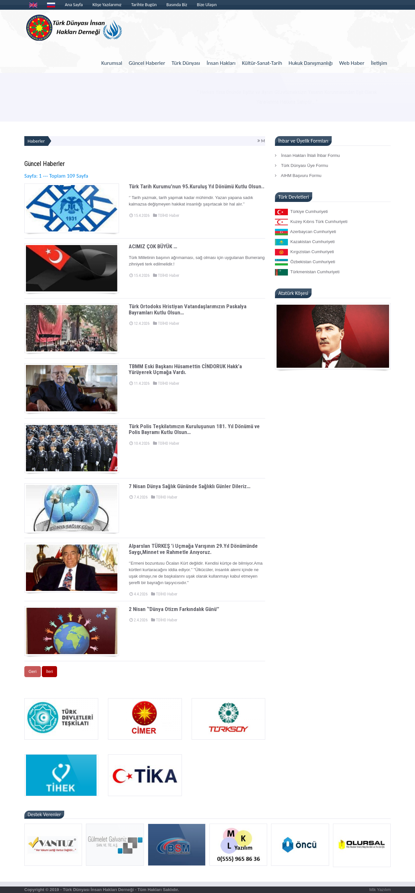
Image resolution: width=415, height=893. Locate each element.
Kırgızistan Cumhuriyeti (304, 252)
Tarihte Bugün (144, 4)
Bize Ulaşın (207, 4)
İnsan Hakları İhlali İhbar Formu (307, 155)
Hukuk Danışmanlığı (311, 63)
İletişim (379, 63)
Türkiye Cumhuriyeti (301, 212)
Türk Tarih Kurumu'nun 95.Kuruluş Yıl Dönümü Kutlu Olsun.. (197, 186)
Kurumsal (111, 63)
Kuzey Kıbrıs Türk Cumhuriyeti (311, 222)
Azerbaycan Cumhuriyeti (305, 232)
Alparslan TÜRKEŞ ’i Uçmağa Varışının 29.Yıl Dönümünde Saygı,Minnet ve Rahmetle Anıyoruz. (193, 549)
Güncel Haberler (147, 63)
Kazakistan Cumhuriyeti (305, 242)
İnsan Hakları (221, 63)
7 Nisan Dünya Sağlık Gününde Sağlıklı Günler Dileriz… (189, 486)
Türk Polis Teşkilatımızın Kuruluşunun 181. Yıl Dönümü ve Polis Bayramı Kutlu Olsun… (194, 429)
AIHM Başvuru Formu (298, 175)
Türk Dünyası (186, 63)
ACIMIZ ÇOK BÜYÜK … (153, 246)
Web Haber (351, 63)
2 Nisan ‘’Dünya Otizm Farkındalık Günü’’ (174, 609)
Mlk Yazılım (380, 889)
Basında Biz (176, 4)
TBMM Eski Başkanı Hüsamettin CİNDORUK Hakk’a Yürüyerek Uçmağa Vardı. (185, 369)
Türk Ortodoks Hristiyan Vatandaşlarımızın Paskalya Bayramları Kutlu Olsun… (187, 309)
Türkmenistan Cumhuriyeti (307, 272)
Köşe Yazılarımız (106, 4)
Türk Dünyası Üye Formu (301, 165)
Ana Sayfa (74, 4)
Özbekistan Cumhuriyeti (305, 262)
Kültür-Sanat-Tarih (262, 63)
